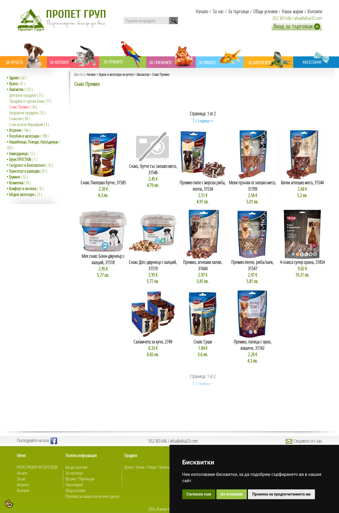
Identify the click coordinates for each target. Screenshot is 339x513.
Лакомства (142, 74)
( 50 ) (19, 183)
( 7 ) (22, 159)
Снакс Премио (19, 107)
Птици (151, 467)
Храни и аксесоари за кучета (116, 74)
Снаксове (15, 118)
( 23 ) (24, 194)
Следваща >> (205, 120)
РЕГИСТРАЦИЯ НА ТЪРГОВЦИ (37, 467)
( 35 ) (30, 165)
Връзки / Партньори (79, 479)
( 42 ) (16, 78)
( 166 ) (18, 130)
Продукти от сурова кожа (26, 101)
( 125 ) (20, 89)
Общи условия (75, 490)
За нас (21, 479)
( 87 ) (27, 171)
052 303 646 (282, 18)
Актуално (23, 485)
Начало (91, 74)
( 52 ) (17, 177)
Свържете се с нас (304, 441)
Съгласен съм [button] (198, 494)
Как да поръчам (76, 467)
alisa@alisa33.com (308, 18)
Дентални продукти (22, 95)
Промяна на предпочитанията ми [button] (281, 494)
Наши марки (74, 485)
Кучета (128, 467)
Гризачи (165, 467)
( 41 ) (16, 83)
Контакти (23, 490)
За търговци (74, 473)
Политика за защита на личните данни (92, 496)
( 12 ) (21, 153)
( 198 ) (27, 136)
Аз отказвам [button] (232, 494)
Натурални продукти (23, 113)
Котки (140, 467)
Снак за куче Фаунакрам (26, 124)
